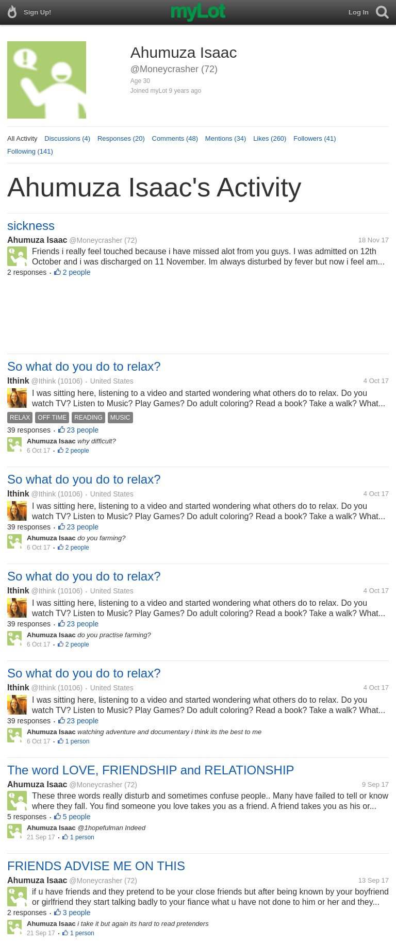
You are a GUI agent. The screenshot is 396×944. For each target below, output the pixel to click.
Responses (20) (121, 138)
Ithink (18, 380)
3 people (77, 912)
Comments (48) (175, 138)
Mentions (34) (225, 138)
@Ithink (43, 381)
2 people (77, 272)
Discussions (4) (67, 138)
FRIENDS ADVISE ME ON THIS (96, 866)
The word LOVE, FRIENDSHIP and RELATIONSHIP (150, 770)
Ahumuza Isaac (37, 240)
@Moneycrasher (95, 240)
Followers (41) (314, 138)
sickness (31, 226)
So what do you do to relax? (84, 366)
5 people (77, 817)
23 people (83, 430)
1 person (77, 741)
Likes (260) (269, 138)
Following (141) (30, 151)
